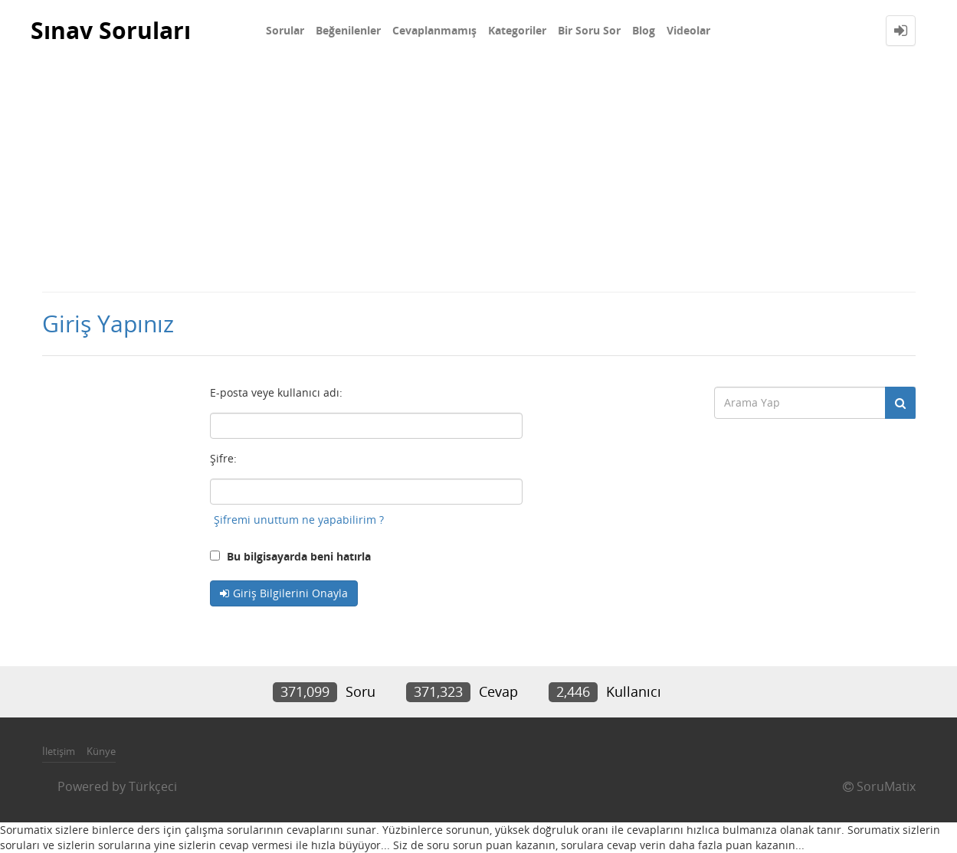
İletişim (58, 751)
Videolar (688, 30)
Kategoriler (517, 30)
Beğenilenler (348, 30)
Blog (643, 30)
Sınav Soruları (111, 30)
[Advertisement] (479, 176)
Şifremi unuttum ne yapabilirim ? (299, 519)
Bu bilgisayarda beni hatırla (290, 556)
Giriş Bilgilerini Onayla (290, 593)
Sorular (285, 30)
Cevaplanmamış (434, 30)
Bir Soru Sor (589, 30)
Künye (101, 751)
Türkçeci (153, 786)
